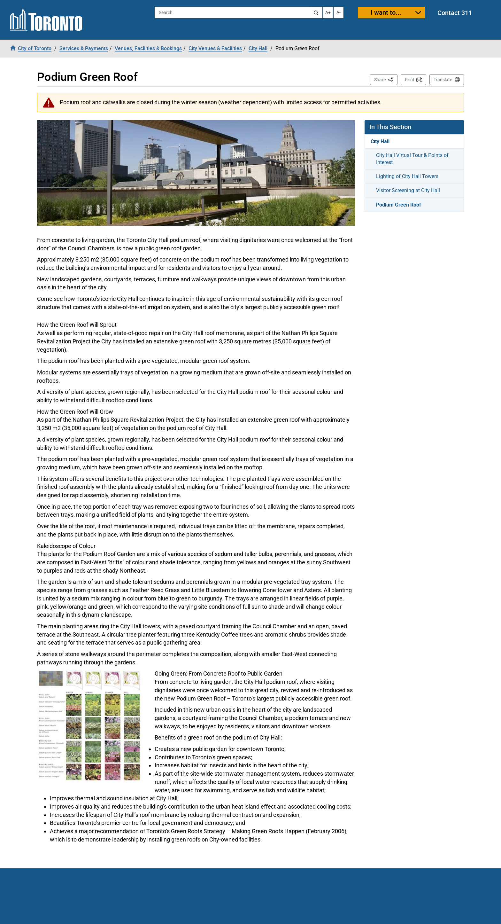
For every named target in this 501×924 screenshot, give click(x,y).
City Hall (380, 141)
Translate (443, 79)
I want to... (386, 12)
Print (409, 79)
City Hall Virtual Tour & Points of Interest (412, 159)
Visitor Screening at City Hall (408, 190)
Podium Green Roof (398, 204)
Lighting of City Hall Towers (407, 176)
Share (385, 79)
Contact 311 (454, 12)
